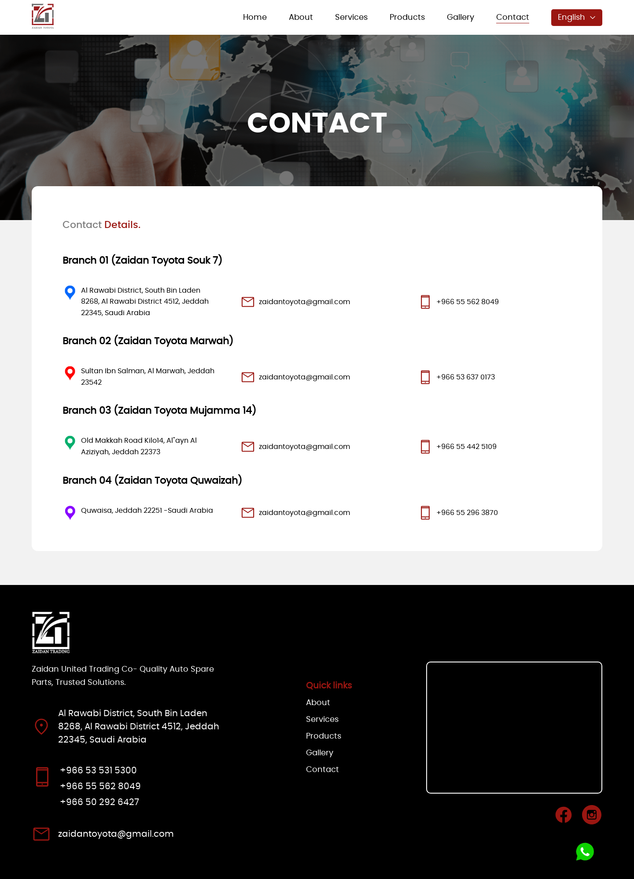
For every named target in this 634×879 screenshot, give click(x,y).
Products (407, 18)
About (301, 18)
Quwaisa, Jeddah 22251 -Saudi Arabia (147, 510)
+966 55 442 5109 (466, 446)
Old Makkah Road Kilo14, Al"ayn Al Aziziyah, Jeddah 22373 (139, 446)
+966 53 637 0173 (465, 377)
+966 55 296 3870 (467, 512)
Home (255, 18)
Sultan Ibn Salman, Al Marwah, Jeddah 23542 (147, 377)
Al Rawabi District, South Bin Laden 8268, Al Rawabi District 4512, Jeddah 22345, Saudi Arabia (145, 301)
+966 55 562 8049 (467, 301)
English (577, 18)
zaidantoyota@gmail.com (304, 301)
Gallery (460, 18)
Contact (512, 18)
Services (351, 18)
